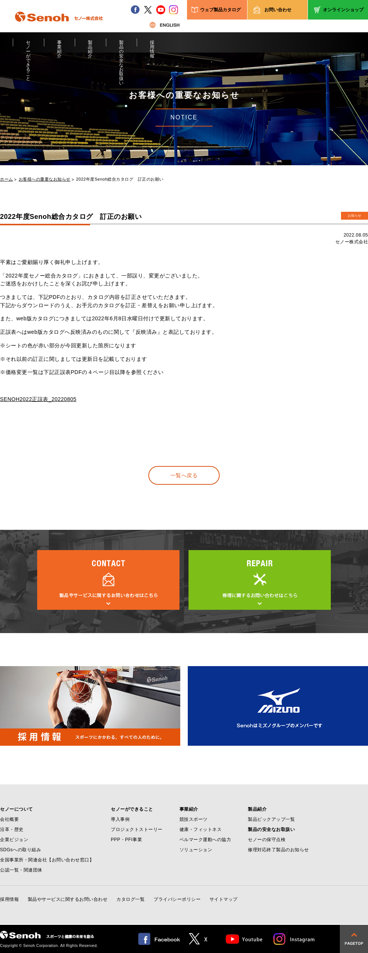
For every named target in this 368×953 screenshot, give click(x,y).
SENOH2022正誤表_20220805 (38, 399)
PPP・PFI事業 (126, 839)
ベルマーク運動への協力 (205, 839)
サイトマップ (224, 899)
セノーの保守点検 (266, 839)
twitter (147, 9)
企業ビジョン (14, 839)
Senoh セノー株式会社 (59, 28)
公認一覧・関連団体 (21, 870)
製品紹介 (90, 46)
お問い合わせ (277, 9)
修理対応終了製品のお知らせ (278, 849)
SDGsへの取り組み (20, 849)
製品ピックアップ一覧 (271, 819)
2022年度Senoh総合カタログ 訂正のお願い (120, 179)
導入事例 (120, 819)
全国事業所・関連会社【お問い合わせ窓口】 (47, 860)
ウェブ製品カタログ (220, 9)
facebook (135, 9)
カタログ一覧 (130, 899)
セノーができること (28, 46)
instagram (173, 9)
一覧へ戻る (184, 475)
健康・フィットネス (200, 829)
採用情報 (152, 46)
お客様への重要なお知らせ (45, 179)
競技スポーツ (193, 819)
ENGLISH (164, 25)
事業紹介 (59, 46)
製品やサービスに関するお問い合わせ (68, 899)
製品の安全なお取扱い (121, 46)
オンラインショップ (343, 9)
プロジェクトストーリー (137, 829)
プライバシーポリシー (177, 899)
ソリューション (196, 849)
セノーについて (16, 809)
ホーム (6, 179)
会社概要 (9, 819)
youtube (160, 9)
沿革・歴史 (12, 829)
